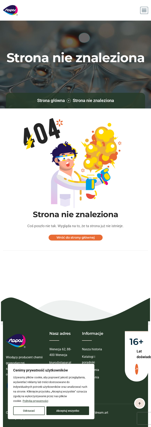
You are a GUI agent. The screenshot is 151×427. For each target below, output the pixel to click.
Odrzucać (29, 410)
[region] (51, 391)
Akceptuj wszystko (67, 410)
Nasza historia (92, 349)
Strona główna (51, 100)
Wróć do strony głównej (75, 241)
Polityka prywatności (35, 400)
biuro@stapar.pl (60, 362)
